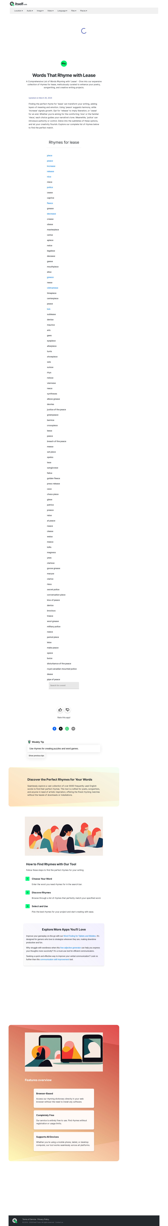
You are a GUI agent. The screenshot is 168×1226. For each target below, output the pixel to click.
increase (51, 166)
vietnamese (52, 288)
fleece (50, 203)
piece (49, 155)
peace (50, 161)
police (50, 187)
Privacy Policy (43, 1219)
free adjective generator (70, 948)
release (50, 171)
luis (48, 309)
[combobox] (64, 685)
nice (49, 176)
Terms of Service (29, 1219)
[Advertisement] (139, 91)
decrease (51, 213)
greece (50, 277)
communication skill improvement (54, 959)
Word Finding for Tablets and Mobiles (80, 936)
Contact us (59, 1222)
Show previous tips (36, 756)
